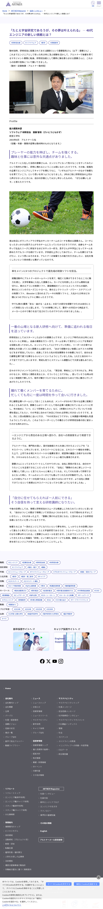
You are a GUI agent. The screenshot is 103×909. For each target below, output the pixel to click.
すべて (4, 618)
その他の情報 (46, 823)
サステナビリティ (40, 719)
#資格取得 (54, 43)
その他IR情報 (38, 775)
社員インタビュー (36, 11)
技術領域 (9, 835)
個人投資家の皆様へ (41, 749)
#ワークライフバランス (79, 600)
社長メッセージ (65, 706)
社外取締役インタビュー (69, 715)
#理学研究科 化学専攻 (51, 614)
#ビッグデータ (19, 595)
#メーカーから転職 (67, 595)
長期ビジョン (10, 724)
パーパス (9, 715)
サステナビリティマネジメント (72, 719)
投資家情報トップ (40, 745)
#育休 (43, 586)
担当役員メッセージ (67, 711)
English (43, 831)
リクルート (10, 788)
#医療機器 (5, 595)
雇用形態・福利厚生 (13, 852)
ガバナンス (63, 736)
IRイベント (37, 766)
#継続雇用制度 (70, 586)
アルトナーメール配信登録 (51, 839)
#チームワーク (83, 595)
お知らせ (36, 706)
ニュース (36, 698)
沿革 (7, 711)
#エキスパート (14, 581)
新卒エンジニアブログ (49, 802)
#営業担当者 (26, 562)
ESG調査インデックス (68, 724)
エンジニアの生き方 (48, 806)
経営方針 (36, 753)
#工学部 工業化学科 (16, 614)
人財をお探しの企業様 (14, 856)
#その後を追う (61, 600)
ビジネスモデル (11, 830)
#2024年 (28, 609)
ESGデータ (63, 749)
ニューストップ (39, 702)
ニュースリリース (40, 715)
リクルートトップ (12, 793)
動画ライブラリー (12, 745)
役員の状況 (10, 728)
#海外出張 (33, 595)
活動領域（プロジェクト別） (17, 839)
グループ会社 (10, 736)
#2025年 (39, 609)
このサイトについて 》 (11, 905)
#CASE (96, 590)
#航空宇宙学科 (32, 614)
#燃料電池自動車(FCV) (65, 590)
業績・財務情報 (39, 762)
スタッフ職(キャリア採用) (16, 810)
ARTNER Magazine (18, 11)
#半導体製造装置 (83, 590)
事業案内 (9, 822)
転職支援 (9, 848)
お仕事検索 (10, 814)
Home (4, 11)
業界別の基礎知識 (47, 815)
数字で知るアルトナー (14, 741)
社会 (60, 732)
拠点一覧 (9, 732)
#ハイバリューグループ (17, 572)
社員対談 (44, 798)
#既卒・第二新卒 (27, 576)
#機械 (43, 567)
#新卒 (43, 43)
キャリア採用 (38, 728)
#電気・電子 (32, 567)
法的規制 (9, 860)
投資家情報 (37, 711)
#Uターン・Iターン (48, 595)
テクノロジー (45, 810)
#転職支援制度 (54, 586)
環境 (60, 728)
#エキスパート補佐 (31, 581)
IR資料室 (36, 770)
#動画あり (12, 604)
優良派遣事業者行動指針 (15, 865)
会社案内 (9, 698)
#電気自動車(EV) (20, 590)
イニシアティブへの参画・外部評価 (73, 745)
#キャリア (41, 576)
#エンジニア (13, 562)
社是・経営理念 (11, 719)
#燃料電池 (34, 590)
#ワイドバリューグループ (39, 572)
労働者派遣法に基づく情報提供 (18, 869)
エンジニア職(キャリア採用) (17, 801)
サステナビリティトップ (69, 702)
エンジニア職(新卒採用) (15, 797)
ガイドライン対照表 (67, 741)
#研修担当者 (15, 43)
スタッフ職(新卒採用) (14, 805)
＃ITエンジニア (7, 600)
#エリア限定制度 (15, 586)
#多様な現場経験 (36, 600)
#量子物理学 (67, 614)
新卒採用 (36, 724)
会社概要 (9, 706)
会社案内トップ (11, 702)
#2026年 (50, 609)
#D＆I (49, 600)
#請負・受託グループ (88, 572)
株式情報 (36, 758)
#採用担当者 (53, 562)
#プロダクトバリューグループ (64, 572)
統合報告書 (63, 754)
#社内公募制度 (30, 586)
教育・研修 (10, 843)
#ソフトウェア (30, 43)
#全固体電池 (47, 590)
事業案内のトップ (12, 826)
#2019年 (17, 609)
